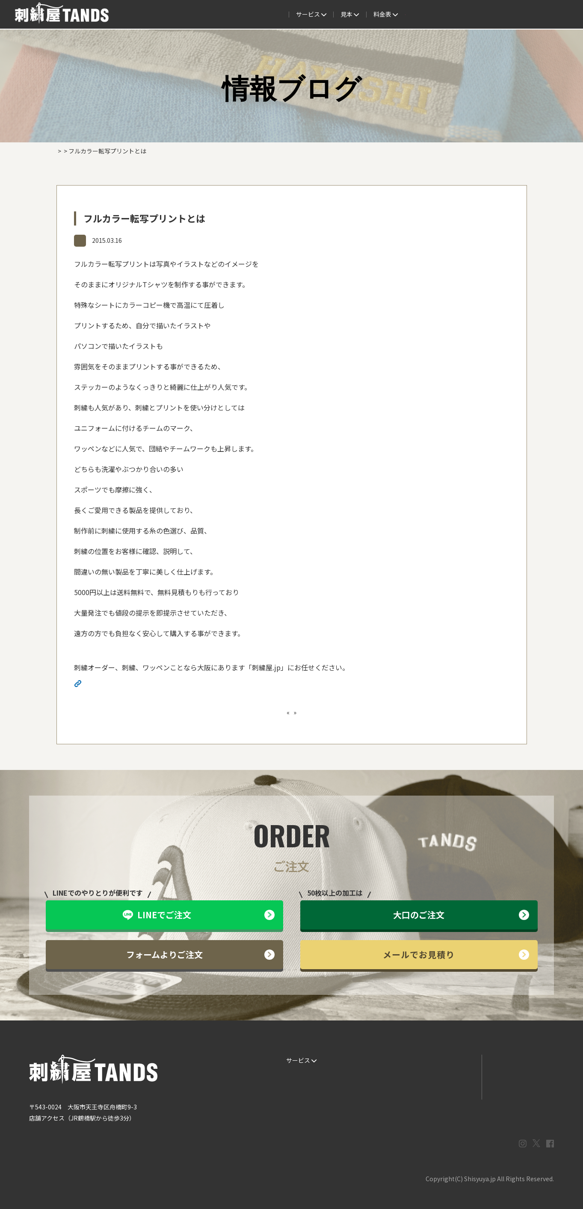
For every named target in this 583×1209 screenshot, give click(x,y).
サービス (159, 14)
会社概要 (461, 14)
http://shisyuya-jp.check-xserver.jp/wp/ (146, 684)
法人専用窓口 (505, 14)
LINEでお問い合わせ (515, 1060)
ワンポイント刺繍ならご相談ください (243, 712)
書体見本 (296, 1094)
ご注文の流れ (206, 14)
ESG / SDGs (299, 1111)
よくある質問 (328, 14)
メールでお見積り (456, 954)
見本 (248, 14)
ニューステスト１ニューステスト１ (343, 712)
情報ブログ (95, 240)
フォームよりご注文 (200, 954)
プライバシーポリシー (517, 1094)
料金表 (372, 14)
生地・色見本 (373, 1060)
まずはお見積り (446, 1094)
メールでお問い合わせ (517, 1077)
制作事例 (283, 14)
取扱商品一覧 (417, 14)
